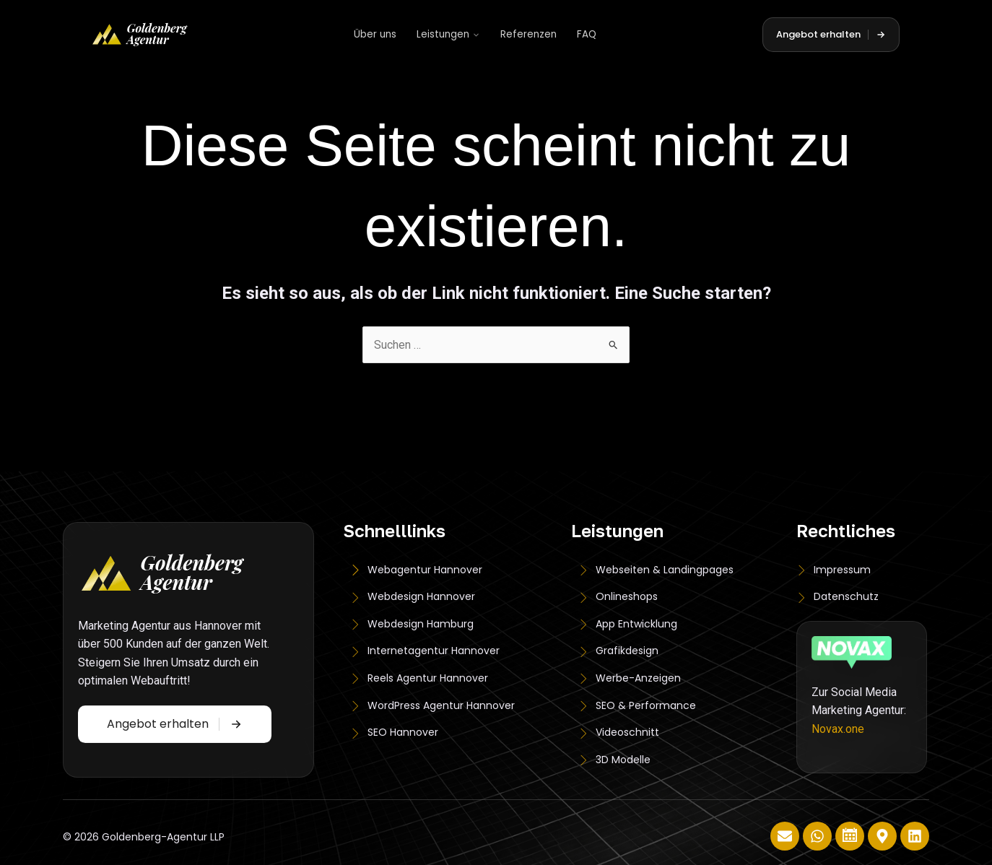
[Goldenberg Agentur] (140, 34)
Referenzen (528, 34)
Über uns (375, 34)
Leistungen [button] (448, 34)
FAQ (586, 34)
